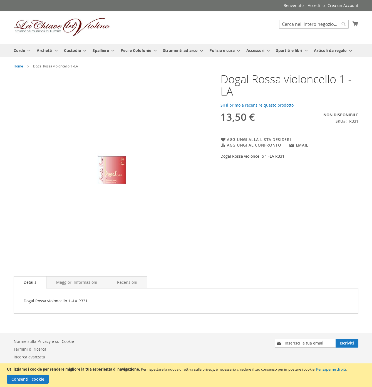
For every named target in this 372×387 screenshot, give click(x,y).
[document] (186, 375)
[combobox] (314, 24)
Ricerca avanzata (29, 357)
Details (30, 282)
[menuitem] (20, 50)
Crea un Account (343, 5)
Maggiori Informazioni (76, 282)
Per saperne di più (331, 369)
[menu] (186, 50)
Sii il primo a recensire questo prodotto (257, 105)
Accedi (314, 5)
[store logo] (62, 27)
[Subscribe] (347, 343)
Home (18, 66)
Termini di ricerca (30, 349)
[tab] (30, 282)
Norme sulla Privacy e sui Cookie (44, 341)
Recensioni (127, 282)
